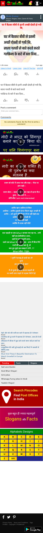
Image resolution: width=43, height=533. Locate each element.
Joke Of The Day (29, 68)
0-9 (12, 458)
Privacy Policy (7, 522)
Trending (5, 363)
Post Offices (29, 395)
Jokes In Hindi (6, 68)
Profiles (5, 524)
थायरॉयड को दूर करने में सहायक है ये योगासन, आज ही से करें (21, 337)
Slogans (34, 363)
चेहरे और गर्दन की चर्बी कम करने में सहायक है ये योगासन (19, 333)
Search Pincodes (26, 390)
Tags (31, 522)
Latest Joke (17, 68)
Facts (18, 363)
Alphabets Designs (21, 431)
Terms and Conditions (21, 522)
